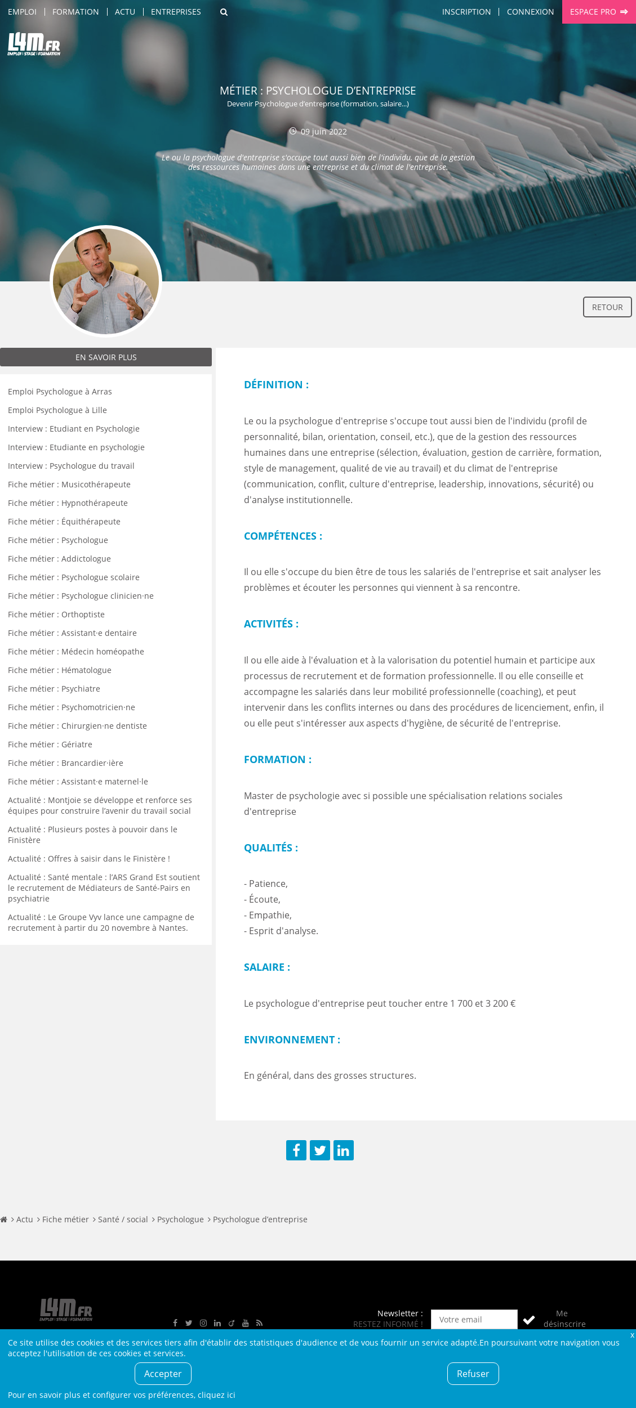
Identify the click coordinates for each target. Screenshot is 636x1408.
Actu (125, 11)
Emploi (22, 11)
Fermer (632, 1334)
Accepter (163, 1373)
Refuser (473, 1373)
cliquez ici (216, 1394)
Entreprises (176, 11)
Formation (75, 11)
